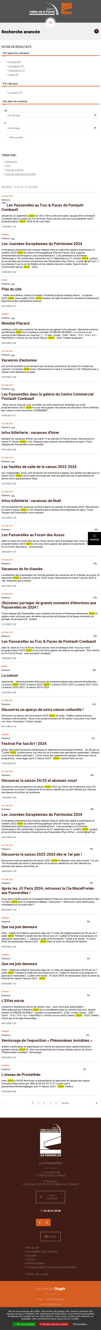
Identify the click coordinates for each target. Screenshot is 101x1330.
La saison (13, 92)
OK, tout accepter (24, 1324)
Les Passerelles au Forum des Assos (32, 535)
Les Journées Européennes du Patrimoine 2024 (41, 244)
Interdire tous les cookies (54, 1324)
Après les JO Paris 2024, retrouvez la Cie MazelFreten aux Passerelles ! (47, 890)
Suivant (97, 1103)
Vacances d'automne (19, 360)
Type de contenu (14, 169)
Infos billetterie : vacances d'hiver (30, 432)
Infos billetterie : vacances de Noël (31, 501)
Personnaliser (80, 1324)
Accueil (52, 1236)
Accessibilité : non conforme (41, 1251)
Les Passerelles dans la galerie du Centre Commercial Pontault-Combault (47, 396)
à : (5, 123)
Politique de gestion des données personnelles (51, 1267)
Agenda (5, 235)
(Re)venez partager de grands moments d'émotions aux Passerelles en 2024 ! (48, 605)
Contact (31, 1259)
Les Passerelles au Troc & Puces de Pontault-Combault (42, 207)
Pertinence (11, 161)
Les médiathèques (51, 1304)
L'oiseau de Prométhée (20, 1074)
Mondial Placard (15, 323)
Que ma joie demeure (19, 927)
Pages (4, 280)
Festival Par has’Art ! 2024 (24, 743)
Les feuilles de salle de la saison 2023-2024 (39, 467)
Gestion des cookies (37, 1274)
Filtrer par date (16, 137)
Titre (7, 165)
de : (6, 110)
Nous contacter (52, 1197)
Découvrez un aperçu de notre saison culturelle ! (42, 709)
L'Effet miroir (12, 1001)
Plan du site (11, 289)
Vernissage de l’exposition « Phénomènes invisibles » (46, 1040)
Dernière (65, 1103)
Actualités (7, 196)
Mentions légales (35, 1263)
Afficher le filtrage (96, 31)
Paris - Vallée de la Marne (51, 1299)
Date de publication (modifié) (20, 174)
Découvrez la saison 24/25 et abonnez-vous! (39, 780)
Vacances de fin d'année (21, 569)
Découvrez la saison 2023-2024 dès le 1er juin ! (41, 854)
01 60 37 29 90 (50, 1212)
